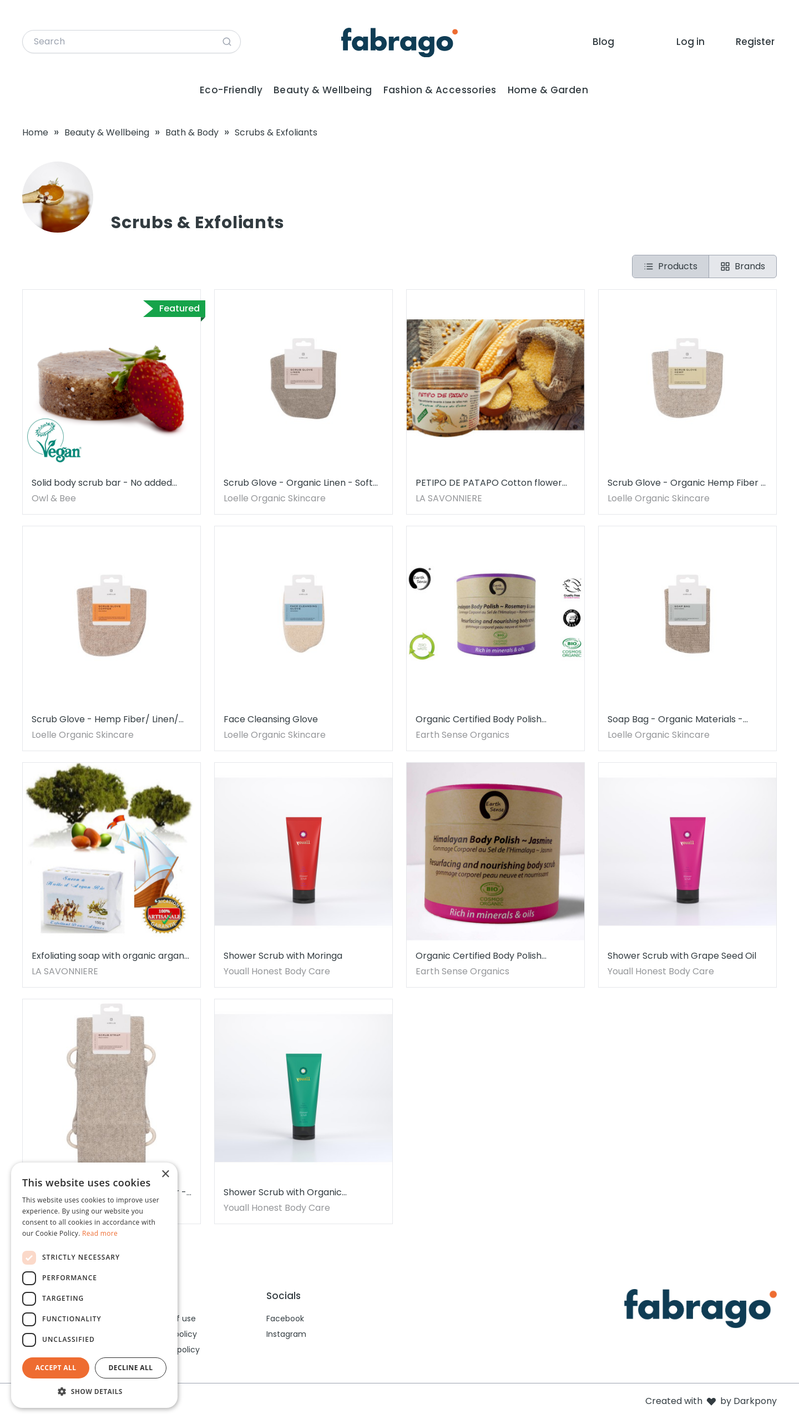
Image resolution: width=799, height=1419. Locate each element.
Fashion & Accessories (440, 90)
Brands (742, 266)
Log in (690, 41)
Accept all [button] (56, 1367)
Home (35, 132)
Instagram (286, 1334)
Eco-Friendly (231, 90)
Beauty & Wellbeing (323, 90)
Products (670, 266)
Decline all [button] (131, 1367)
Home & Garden (548, 90)
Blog (603, 41)
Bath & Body (192, 132)
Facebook (285, 1318)
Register (755, 41)
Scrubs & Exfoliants (276, 132)
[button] (94, 1391)
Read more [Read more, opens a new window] (100, 1233)
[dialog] (94, 1285)
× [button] (165, 1174)
